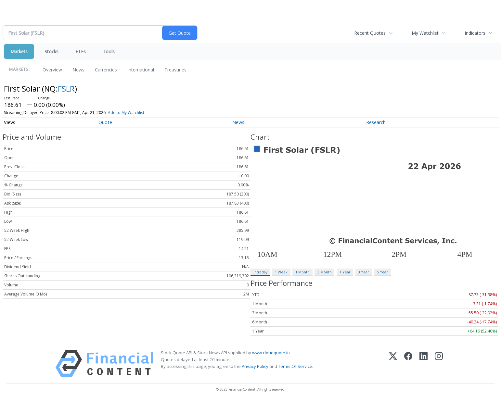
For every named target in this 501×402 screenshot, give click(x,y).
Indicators (475, 33)
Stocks (51, 51)
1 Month (302, 272)
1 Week (281, 272)
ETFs (80, 51)
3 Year (363, 272)
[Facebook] (408, 363)
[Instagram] (438, 363)
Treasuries (175, 70)
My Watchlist (425, 33)
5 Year (382, 272)
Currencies (106, 70)
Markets (19, 51)
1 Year (345, 272)
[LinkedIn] (423, 363)
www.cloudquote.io (271, 353)
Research (376, 122)
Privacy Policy (255, 366)
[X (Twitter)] (393, 363)
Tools (109, 51)
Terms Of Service (295, 366)
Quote (105, 122)
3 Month (324, 272)
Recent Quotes (370, 33)
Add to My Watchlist (126, 112)
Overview (52, 70)
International (140, 70)
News (78, 70)
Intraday (260, 272)
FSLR (66, 88)
